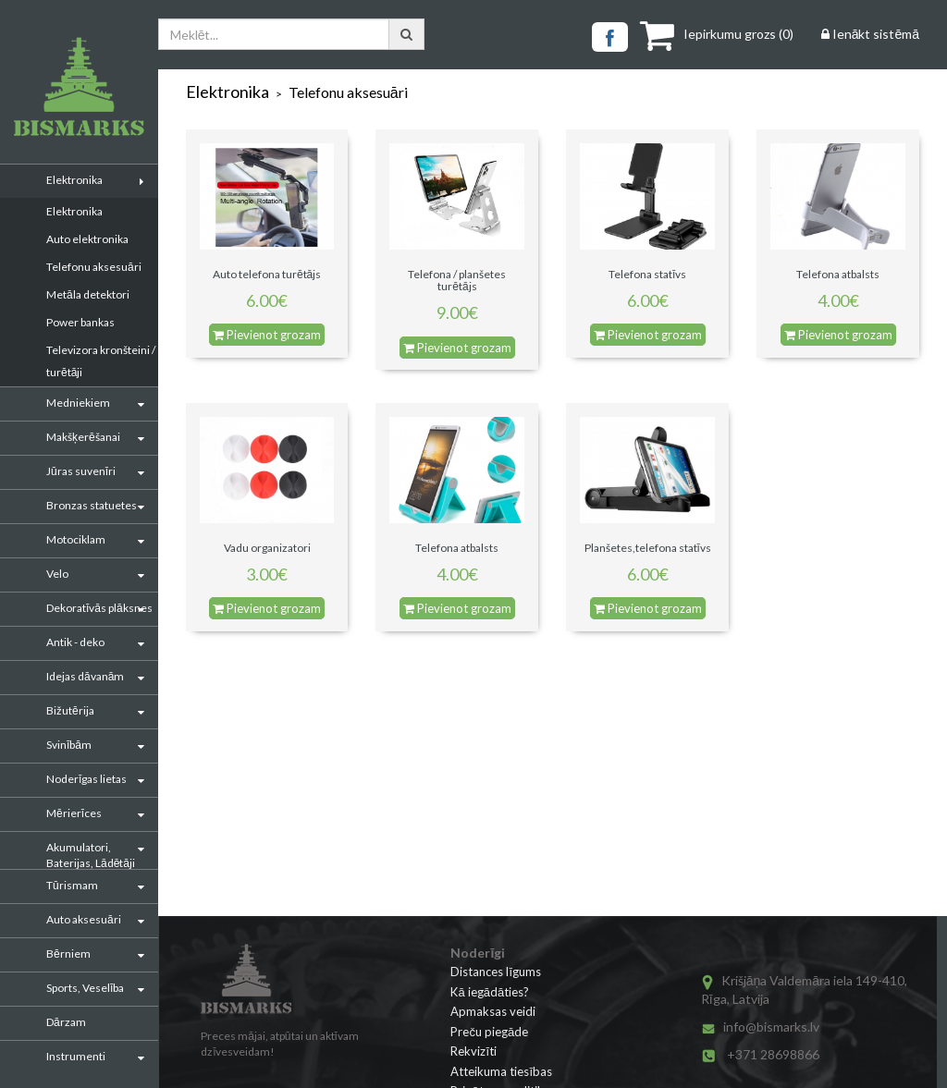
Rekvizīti (473, 1051)
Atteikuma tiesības (501, 1071)
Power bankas (80, 322)
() (716, 34)
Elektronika (74, 211)
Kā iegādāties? (489, 991)
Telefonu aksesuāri (93, 267)
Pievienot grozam (267, 334)
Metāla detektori (87, 294)
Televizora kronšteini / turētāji (100, 361)
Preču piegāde (489, 1031)
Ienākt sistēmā (870, 34)
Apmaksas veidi (492, 1011)
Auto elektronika (87, 239)
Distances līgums (495, 971)
